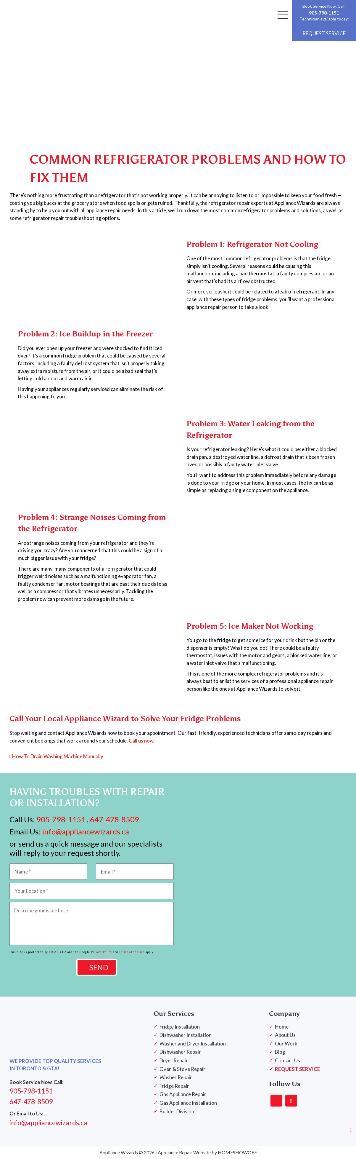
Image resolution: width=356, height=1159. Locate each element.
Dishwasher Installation (186, 1035)
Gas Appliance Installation (188, 1103)
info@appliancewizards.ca (85, 831)
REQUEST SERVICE (324, 33)
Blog (280, 1052)
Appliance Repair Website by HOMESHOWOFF (207, 1152)
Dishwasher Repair (180, 1052)
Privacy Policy (101, 952)
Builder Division (177, 1111)
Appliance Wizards (118, 1152)
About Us (285, 1035)
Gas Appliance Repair (183, 1094)
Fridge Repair (174, 1086)
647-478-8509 (114, 819)
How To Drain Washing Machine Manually (56, 756)
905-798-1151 (324, 12)
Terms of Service (132, 952)
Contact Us (287, 1060)
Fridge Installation (180, 1027)
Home (282, 1027)
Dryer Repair (174, 1060)
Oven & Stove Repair (182, 1069)
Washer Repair (176, 1077)
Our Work (286, 1043)
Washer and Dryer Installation (193, 1043)
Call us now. (141, 740)
